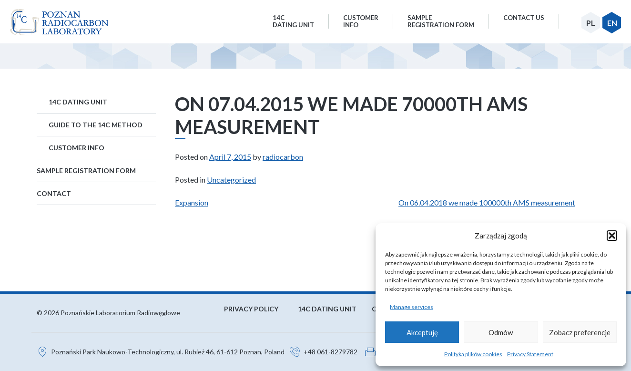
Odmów (501, 332)
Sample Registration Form (86, 170)
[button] (612, 235)
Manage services (411, 306)
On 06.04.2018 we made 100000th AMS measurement (486, 202)
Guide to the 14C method (95, 125)
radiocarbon (283, 156)
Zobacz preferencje (580, 332)
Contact (54, 193)
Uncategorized (231, 179)
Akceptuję (422, 332)
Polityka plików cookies (473, 354)
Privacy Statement (530, 354)
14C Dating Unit (78, 102)
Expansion (191, 202)
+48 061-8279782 (330, 352)
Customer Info (76, 148)
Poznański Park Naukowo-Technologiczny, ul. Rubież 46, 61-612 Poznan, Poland (168, 352)
